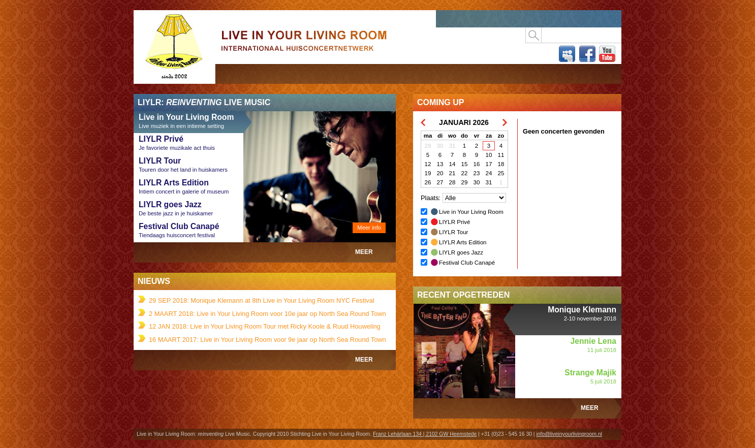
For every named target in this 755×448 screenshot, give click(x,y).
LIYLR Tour (453, 232)
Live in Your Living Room (174, 80)
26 (428, 182)
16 (477, 164)
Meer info (369, 228)
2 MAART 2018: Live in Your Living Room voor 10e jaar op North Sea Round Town (267, 313)
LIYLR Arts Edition (462, 242)
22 (464, 173)
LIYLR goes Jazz (461, 252)
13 (440, 164)
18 (501, 164)
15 (464, 164)
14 (452, 164)
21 (452, 173)
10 (489, 155)
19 (428, 173)
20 (440, 173)
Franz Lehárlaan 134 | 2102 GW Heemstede (425, 434)
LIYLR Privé (454, 222)
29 (428, 146)
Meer (364, 251)
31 (452, 146)
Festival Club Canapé (467, 263)
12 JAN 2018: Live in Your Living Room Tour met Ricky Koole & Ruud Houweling (265, 326)
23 (477, 173)
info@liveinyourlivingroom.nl (569, 434)
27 (440, 182)
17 (489, 164)
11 (501, 155)
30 (440, 146)
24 (489, 173)
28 (452, 182)
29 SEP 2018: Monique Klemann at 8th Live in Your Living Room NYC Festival (261, 300)
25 (501, 173)
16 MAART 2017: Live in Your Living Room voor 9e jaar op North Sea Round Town (267, 339)
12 (428, 164)
